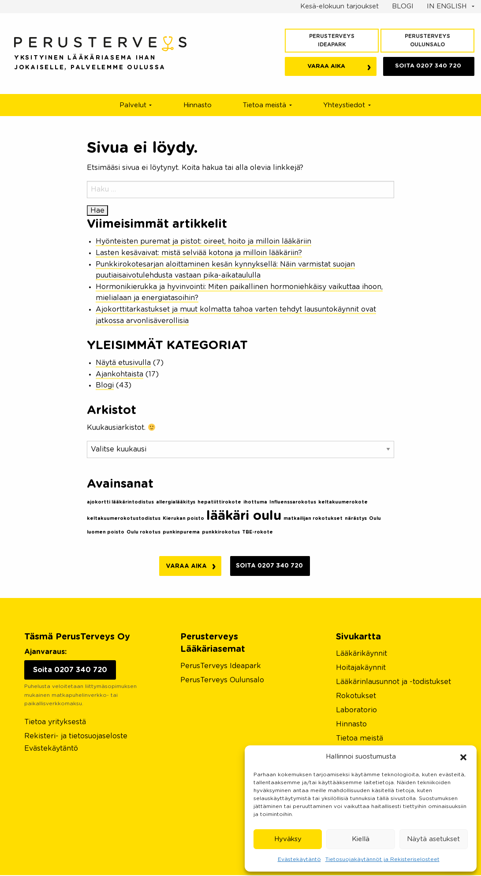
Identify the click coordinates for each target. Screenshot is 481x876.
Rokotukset (356, 696)
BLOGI (403, 6)
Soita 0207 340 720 (270, 566)
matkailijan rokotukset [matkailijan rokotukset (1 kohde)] (313, 518)
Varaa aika (326, 67)
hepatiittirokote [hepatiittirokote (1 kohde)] (219, 502)
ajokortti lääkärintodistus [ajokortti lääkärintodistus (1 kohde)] (120, 502)
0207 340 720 (428, 67)
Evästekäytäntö (299, 859)
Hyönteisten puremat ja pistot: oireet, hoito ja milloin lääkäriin (203, 241)
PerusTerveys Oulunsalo (427, 40)
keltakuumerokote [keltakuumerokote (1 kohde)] (343, 502)
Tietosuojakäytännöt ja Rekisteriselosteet (382, 859)
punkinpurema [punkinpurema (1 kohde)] (181, 532)
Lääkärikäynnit (361, 654)
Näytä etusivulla (123, 362)
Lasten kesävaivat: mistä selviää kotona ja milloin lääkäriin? (199, 252)
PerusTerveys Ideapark (331, 40)
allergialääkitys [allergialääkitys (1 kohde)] (175, 502)
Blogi (105, 385)
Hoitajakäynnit (361, 668)
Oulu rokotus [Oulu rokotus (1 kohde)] (143, 532)
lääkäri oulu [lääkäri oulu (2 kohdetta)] (243, 516)
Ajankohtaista (119, 374)
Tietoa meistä (264, 105)
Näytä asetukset (433, 839)
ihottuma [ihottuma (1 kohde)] (255, 502)
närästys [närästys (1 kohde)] (356, 518)
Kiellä (360, 839)
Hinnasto (197, 105)
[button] (463, 756)
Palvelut (132, 105)
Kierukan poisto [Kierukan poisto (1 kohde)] (183, 518)
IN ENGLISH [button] (448, 6)
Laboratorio (356, 710)
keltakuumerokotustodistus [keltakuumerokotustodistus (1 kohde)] (123, 518)
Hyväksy (288, 839)
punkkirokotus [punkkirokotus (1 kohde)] (221, 532)
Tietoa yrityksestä (55, 722)
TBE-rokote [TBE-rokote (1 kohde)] (257, 532)
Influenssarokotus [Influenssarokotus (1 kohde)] (292, 502)
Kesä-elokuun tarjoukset (339, 6)
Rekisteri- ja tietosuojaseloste (75, 737)
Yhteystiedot (344, 105)
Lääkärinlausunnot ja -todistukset (393, 682)
